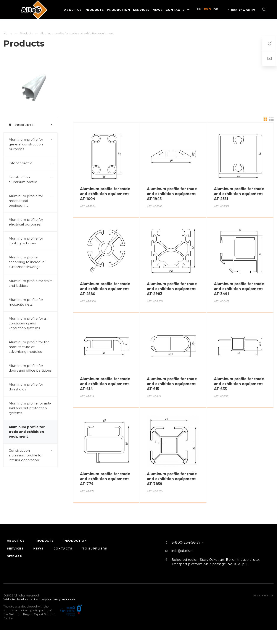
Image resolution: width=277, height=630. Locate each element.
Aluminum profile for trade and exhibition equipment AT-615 (172, 384)
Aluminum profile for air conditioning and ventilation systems (28, 323)
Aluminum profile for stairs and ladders (30, 283)
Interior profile (33, 163)
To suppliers (94, 548)
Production (75, 540)
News (38, 548)
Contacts (62, 548)
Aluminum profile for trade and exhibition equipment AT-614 (105, 384)
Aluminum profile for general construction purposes (33, 144)
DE (215, 9)
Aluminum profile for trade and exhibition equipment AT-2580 (105, 289)
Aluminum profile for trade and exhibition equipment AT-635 (239, 384)
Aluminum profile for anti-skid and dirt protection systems (30, 408)
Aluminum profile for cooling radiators (26, 240)
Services (15, 548)
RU (198, 9)
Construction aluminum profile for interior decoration (33, 455)
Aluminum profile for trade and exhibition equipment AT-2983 (172, 289)
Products (43, 540)
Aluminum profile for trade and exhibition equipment (27, 431)
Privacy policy (263, 595)
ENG (207, 9)
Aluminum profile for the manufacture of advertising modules (29, 347)
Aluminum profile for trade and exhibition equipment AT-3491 (239, 289)
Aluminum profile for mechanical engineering (33, 201)
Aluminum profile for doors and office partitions (30, 368)
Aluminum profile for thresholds (26, 386)
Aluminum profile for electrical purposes (26, 222)
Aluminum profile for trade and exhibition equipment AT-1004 (105, 194)
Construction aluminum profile (33, 179)
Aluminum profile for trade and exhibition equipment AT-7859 (172, 479)
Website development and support (28, 599)
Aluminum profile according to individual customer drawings (27, 262)
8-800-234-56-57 (241, 10)
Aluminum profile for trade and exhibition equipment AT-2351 (239, 194)
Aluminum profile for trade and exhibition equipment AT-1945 (172, 194)
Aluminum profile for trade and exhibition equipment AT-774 (105, 479)
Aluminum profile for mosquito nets (26, 302)
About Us (15, 540)
